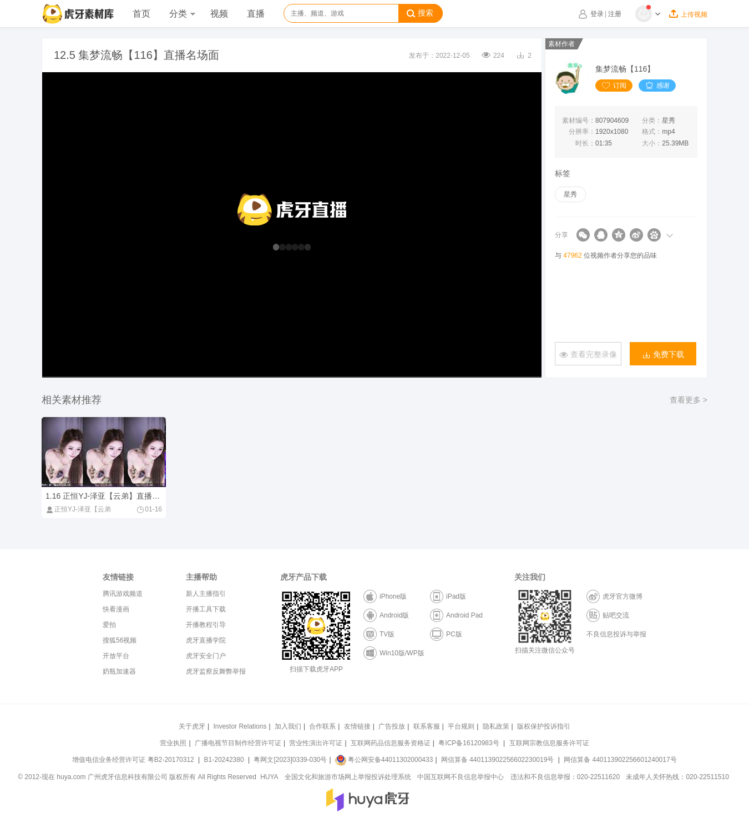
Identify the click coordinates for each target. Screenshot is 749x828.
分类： (652, 120)
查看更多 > (688, 399)
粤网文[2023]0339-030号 (290, 760)
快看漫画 (116, 609)
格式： (652, 132)
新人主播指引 (206, 594)
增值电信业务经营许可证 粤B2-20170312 (134, 760)
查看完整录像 (588, 354)
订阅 (613, 85)
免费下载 (663, 354)
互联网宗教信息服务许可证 (549, 743)
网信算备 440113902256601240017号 (620, 760)
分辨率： (582, 132)
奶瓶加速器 (119, 671)
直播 (256, 13)
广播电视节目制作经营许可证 (238, 743)
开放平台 (116, 656)
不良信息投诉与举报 (616, 634)
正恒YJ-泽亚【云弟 (78, 509)
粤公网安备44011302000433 (384, 760)
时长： (585, 143)
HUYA (269, 777)
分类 (182, 13)
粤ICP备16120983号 (468, 743)
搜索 (420, 13)
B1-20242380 (225, 760)
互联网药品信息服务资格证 (391, 743)
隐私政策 (496, 726)
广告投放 (391, 726)
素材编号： (578, 120)
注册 (614, 14)
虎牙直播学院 (206, 640)
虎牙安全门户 (206, 656)
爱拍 (109, 625)
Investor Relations (239, 726)
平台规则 (461, 726)
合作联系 (322, 726)
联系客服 (426, 726)
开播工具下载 (206, 609)
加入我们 (288, 726)
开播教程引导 (206, 625)
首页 (141, 13)
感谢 (657, 85)
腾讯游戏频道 (123, 594)
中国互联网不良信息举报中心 (460, 777)
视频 (219, 13)
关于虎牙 (192, 726)
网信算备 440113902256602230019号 (497, 760)
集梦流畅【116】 (625, 68)
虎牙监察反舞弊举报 (216, 671)
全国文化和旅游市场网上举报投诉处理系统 (348, 777)
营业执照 (173, 743)
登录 (597, 14)
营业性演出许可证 (315, 743)
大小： (652, 143)
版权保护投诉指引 (543, 726)
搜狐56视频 (119, 640)
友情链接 (357, 726)
